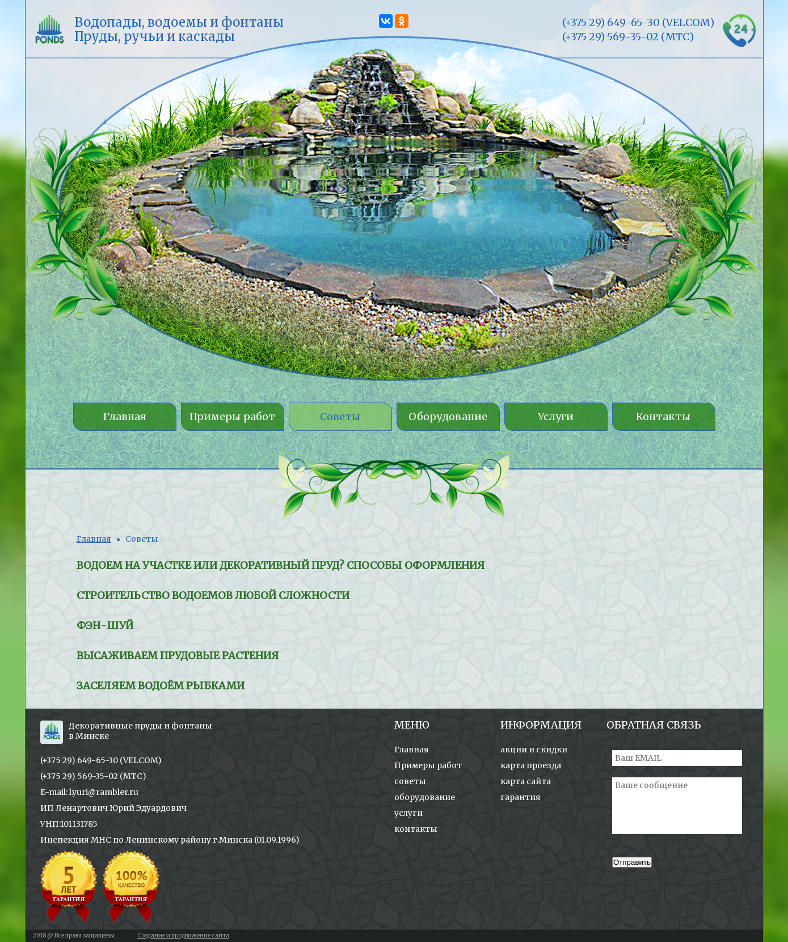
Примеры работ (428, 765)
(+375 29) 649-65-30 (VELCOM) (101, 760)
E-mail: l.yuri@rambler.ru (89, 792)
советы (410, 781)
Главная (94, 539)
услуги (408, 813)
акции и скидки (533, 749)
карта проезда (530, 765)
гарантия (520, 797)
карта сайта (525, 781)
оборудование (424, 797)
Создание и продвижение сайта (183, 935)
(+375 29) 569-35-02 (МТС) (93, 776)
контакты (415, 829)
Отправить (632, 862)
